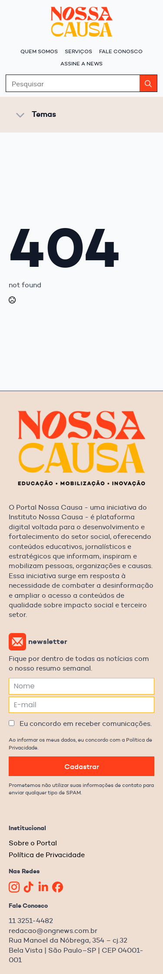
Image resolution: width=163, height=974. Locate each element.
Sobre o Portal (33, 843)
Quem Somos (39, 51)
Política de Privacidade (47, 855)
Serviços (78, 51)
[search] (148, 83)
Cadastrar (81, 766)
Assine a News (81, 63)
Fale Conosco (121, 51)
